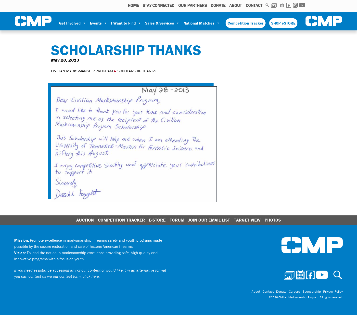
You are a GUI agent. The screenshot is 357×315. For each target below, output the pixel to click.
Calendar (282, 5)
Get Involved (72, 23)
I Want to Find (126, 23)
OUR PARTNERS (192, 5)
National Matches (201, 23)
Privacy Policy (333, 291)
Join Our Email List (209, 220)
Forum (176, 220)
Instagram (295, 5)
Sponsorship (312, 291)
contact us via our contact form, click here (63, 276)
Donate (218, 5)
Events (98, 23)
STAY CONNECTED (158, 5)
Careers (294, 291)
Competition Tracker (246, 23)
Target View (247, 220)
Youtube (302, 5)
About (235, 5)
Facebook (288, 5)
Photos (274, 5)
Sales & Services (162, 23)
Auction (85, 220)
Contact (254, 5)
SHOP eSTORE (283, 23)
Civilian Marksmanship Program (33, 21)
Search (267, 5)
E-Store (157, 220)
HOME (133, 5)
